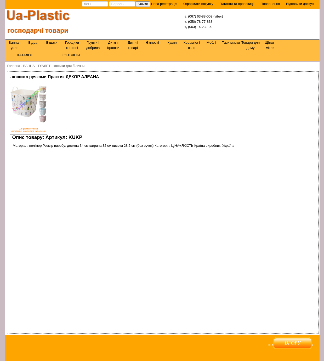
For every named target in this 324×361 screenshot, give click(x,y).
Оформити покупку (198, 4)
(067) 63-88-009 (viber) (205, 16)
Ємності (152, 42)
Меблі (211, 42)
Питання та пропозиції (236, 4)
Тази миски (231, 42)
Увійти (143, 4)
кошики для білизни (69, 66)
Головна (13, 66)
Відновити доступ (300, 4)
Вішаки (51, 42)
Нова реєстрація (163, 4)
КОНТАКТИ (71, 55)
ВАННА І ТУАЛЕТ (36, 66)
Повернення (270, 4)
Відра (32, 42)
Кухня (172, 42)
